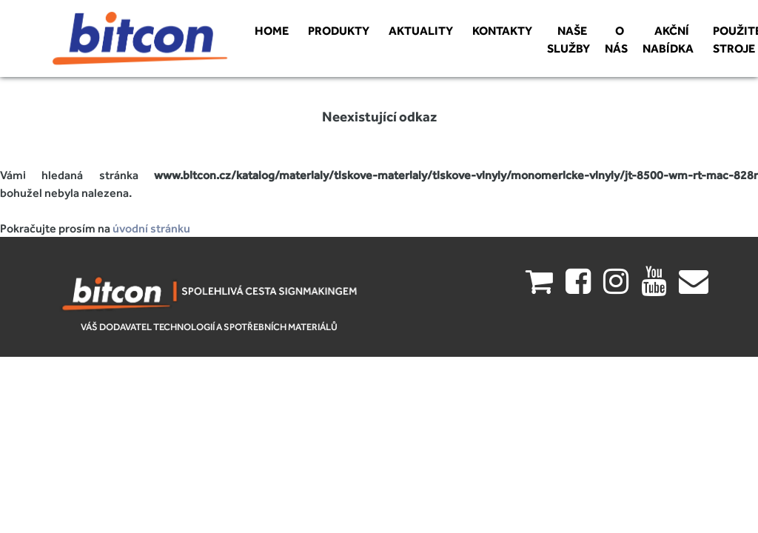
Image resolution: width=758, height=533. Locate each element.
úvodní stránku (151, 228)
